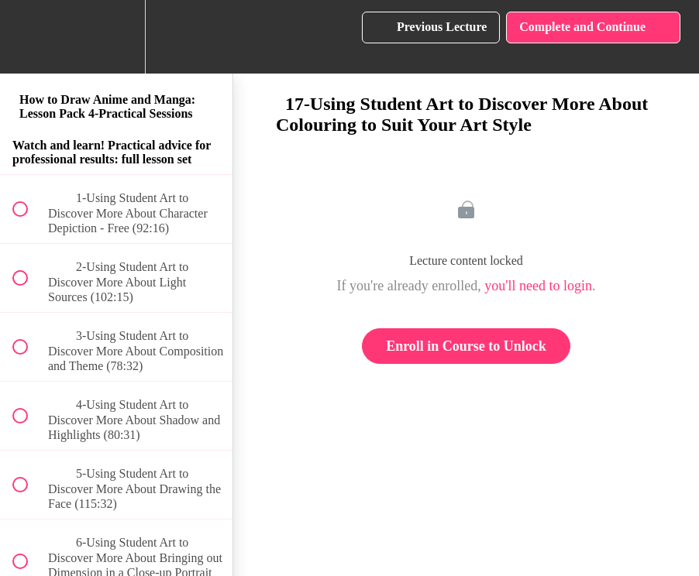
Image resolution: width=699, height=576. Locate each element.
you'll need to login (538, 285)
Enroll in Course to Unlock (466, 346)
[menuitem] (116, 37)
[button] (28, 37)
